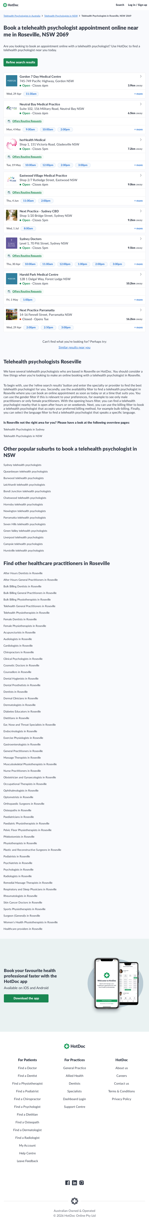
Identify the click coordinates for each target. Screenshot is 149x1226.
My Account (27, 1145)
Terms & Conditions (121, 1091)
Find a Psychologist (27, 1106)
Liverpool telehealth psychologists (23, 537)
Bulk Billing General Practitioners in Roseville (29, 593)
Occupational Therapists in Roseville (25, 784)
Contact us (121, 1083)
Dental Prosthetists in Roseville (21, 685)
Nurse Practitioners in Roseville (22, 771)
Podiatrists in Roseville (16, 856)
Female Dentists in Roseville (20, 619)
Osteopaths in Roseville (17, 810)
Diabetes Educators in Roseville (22, 711)
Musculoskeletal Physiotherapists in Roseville (30, 764)
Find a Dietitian (27, 1114)
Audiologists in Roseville (17, 639)
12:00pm (47, 165)
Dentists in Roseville (15, 692)
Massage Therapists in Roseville (22, 757)
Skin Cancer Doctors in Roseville (22, 902)
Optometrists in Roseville (18, 797)
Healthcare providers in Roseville (22, 929)
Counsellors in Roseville (17, 672)
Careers (121, 1075)
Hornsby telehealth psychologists (23, 504)
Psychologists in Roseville (18, 869)
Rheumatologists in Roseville (20, 896)
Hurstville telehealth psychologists (23, 550)
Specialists (74, 1091)
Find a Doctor (27, 1068)
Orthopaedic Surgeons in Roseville (23, 804)
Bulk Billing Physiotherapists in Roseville (27, 599)
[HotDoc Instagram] (81, 1182)
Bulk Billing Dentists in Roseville (22, 586)
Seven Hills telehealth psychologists (24, 524)
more (138, 94)
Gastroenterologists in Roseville (22, 744)
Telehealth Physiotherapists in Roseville (26, 613)
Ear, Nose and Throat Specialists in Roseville (29, 725)
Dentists (74, 1083)
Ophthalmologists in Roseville (20, 790)
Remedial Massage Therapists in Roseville (27, 883)
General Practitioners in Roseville (23, 751)
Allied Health (74, 1075)
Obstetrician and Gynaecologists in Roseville (29, 777)
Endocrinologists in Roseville (20, 731)
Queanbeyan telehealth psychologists (25, 471)
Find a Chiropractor (27, 1099)
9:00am (30, 129)
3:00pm (82, 165)
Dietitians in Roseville (16, 718)
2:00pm (65, 129)
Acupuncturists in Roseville (19, 632)
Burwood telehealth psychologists (23, 478)
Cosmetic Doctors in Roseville (21, 665)
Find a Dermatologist (27, 1130)
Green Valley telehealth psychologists (25, 531)
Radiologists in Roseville (17, 876)
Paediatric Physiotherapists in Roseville (26, 823)
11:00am (28, 201)
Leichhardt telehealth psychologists (24, 485)
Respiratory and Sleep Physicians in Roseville (29, 889)
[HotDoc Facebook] (67, 1182)
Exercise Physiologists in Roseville (23, 738)
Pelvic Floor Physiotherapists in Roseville (27, 830)
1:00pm (82, 264)
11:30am (31, 94)
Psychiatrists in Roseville (17, 863)
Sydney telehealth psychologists (22, 465)
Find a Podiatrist (27, 1091)
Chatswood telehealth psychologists (24, 498)
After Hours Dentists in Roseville (22, 573)
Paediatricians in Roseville (18, 817)
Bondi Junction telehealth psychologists (27, 491)
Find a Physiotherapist (27, 1083)
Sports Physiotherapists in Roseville (24, 909)
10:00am (47, 129)
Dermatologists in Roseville (19, 705)
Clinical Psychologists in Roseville (22, 659)
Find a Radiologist (27, 1137)
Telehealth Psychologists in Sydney (23, 429)
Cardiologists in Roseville (18, 645)
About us (121, 1068)
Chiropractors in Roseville (18, 652)
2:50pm (48, 327)
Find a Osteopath (27, 1122)
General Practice (74, 1068)
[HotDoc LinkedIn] (74, 1182)
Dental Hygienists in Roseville (20, 678)
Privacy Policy (121, 1099)
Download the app (26, 998)
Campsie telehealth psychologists (23, 544)
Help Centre (27, 1153)
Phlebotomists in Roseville (18, 836)
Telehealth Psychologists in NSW (61, 16)
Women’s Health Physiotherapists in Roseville (30, 922)
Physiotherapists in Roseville (20, 843)
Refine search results (20, 62)
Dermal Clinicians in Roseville (20, 698)
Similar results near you (74, 347)
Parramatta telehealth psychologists (24, 517)
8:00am (28, 228)
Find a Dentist (27, 1075)
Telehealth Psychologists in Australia (21, 16)
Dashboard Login (74, 1099)
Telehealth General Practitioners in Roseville (29, 606)
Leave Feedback (27, 1161)
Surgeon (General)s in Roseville (21, 916)
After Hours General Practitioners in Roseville (30, 580)
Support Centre (74, 1106)
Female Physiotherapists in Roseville (24, 626)
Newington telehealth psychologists (24, 511)
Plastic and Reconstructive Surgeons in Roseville (32, 850)
